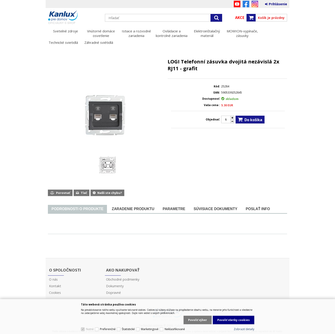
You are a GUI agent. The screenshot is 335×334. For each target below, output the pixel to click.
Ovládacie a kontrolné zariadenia (171, 33)
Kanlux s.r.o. (74, 17)
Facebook (246, 4)
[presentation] (77, 209)
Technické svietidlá (63, 42)
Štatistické (128, 329)
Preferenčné (108, 329)
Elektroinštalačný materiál (207, 33)
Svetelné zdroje (65, 31)
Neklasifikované (175, 329)
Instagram (255, 4)
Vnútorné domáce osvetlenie (101, 33)
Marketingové (149, 329)
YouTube (237, 4)
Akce (239, 17)
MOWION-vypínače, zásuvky (242, 33)
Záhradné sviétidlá (98, 42)
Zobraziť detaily (244, 329)
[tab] (77, 209)
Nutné (90, 329)
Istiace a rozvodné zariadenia (136, 33)
